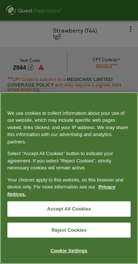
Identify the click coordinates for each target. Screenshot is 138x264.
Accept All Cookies (69, 209)
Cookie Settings (68, 250)
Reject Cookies (69, 230)
